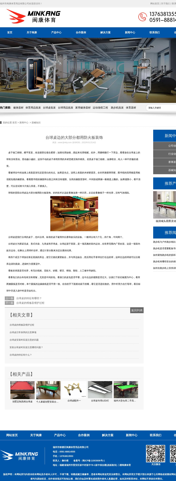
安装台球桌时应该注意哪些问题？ (26, 347)
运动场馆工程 (100, 107)
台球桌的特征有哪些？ (29, 298)
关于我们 (165, 3)
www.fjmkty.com (65, 142)
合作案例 (81, 32)
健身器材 (18, 107)
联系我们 (155, 32)
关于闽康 (32, 32)
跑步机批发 (117, 107)
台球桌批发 (49, 107)
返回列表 (137, 310)
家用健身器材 (83, 107)
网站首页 (154, 3)
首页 (9, 32)
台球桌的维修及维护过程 (30, 303)
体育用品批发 (33, 107)
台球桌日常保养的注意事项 (23, 332)
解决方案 (105, 32)
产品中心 (56, 32)
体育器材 (131, 107)
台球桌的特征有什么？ (21, 355)
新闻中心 (130, 32)
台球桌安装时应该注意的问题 (24, 340)
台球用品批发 (65, 107)
